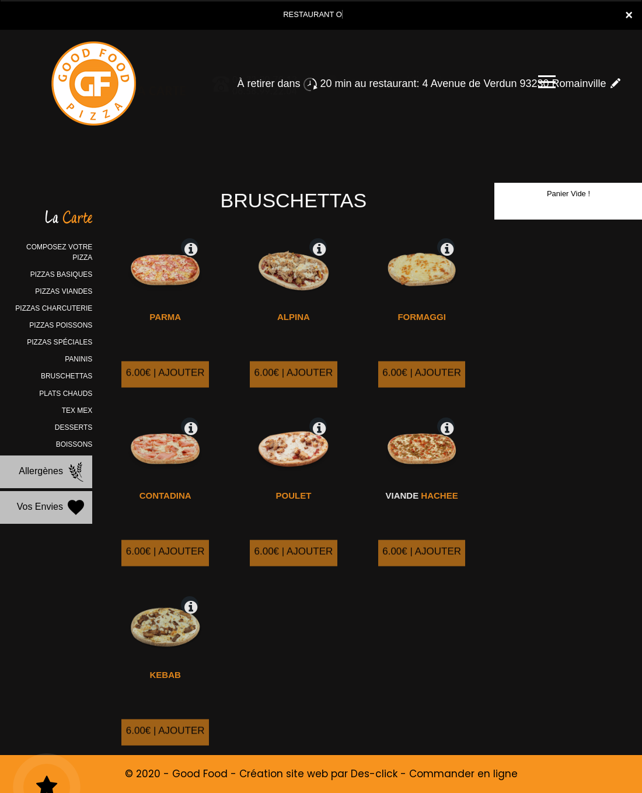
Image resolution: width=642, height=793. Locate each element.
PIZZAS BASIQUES (61, 274)
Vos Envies (52, 507)
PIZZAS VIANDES (63, 291)
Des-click (374, 774)
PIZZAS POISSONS (60, 325)
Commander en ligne (463, 774)
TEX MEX (77, 410)
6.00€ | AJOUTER (165, 388)
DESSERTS (73, 427)
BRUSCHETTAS (66, 376)
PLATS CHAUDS (65, 393)
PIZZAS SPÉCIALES (59, 342)
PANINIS (78, 359)
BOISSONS (74, 444)
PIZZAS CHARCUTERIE (53, 308)
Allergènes (52, 471)
